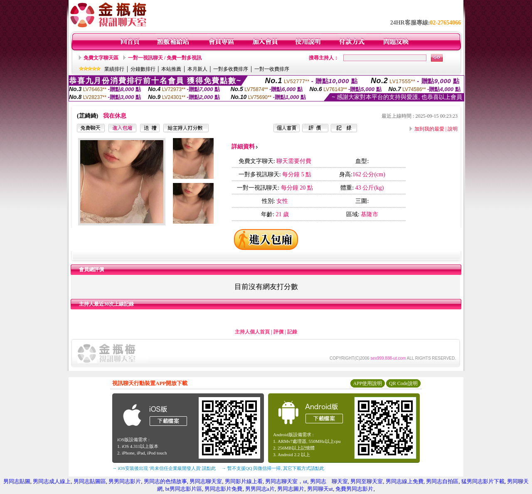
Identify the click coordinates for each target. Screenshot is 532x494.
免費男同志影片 (354, 489)
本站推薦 (171, 69)
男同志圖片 (290, 489)
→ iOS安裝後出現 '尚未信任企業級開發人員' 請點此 (164, 468)
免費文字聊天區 (101, 58)
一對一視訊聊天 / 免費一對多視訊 (165, 58)
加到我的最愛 (429, 129)
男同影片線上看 (244, 481)
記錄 (292, 332)
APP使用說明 (367, 383)
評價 (278, 332)
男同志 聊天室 (329, 481)
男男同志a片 (260, 489)
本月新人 (197, 69)
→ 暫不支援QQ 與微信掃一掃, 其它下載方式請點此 (273, 468)
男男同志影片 (124, 481)
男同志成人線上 (52, 481)
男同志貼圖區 (90, 481)
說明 (453, 129)
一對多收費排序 (230, 69)
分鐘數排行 (143, 69)
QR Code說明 (403, 383)
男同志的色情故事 (165, 481)
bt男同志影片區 (183, 489)
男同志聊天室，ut (286, 481)
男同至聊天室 (366, 481)
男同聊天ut (320, 489)
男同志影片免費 (223, 489)
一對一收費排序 (271, 69)
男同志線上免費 (405, 481)
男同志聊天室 (206, 481)
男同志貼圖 (16, 481)
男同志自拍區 (442, 481)
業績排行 (114, 69)
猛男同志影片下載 (483, 481)
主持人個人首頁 (252, 332)
